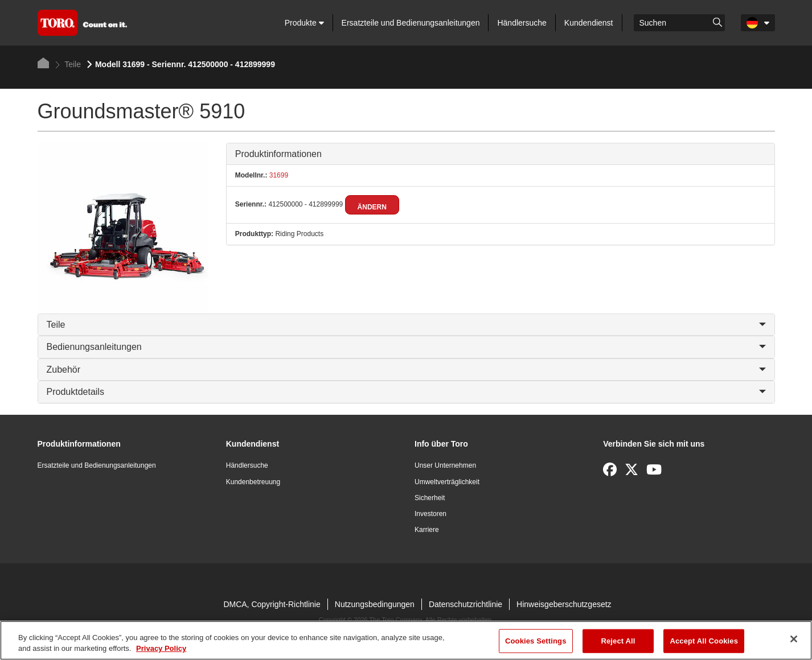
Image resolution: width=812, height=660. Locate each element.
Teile (68, 64)
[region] (406, 640)
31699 (277, 175)
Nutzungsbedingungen (375, 604)
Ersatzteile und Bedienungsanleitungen (411, 22)
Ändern (372, 207)
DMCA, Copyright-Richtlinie (271, 604)
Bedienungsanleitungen (406, 347)
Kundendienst (588, 22)
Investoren (430, 514)
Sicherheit (430, 498)
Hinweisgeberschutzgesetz (564, 604)
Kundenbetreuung (253, 482)
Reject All (618, 641)
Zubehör (406, 369)
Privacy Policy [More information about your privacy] (161, 648)
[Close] (793, 638)
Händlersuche (521, 22)
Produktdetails (406, 392)
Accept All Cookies (704, 641)
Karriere (427, 530)
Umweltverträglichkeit (447, 482)
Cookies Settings (536, 641)
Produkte (304, 22)
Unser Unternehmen (445, 465)
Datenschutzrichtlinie (465, 604)
